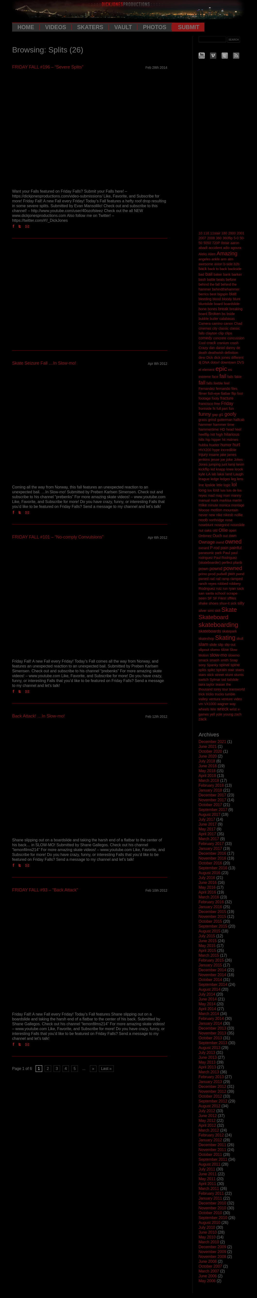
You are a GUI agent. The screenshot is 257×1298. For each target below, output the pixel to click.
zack (203, 719)
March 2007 (209, 1271)
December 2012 (212, 1087)
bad (201, 274)
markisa (225, 500)
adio (226, 248)
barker (237, 274)
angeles (204, 259)
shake (203, 603)
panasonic (206, 553)
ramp (225, 579)
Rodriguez (207, 588)
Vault (123, 27)
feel (227, 383)
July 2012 (207, 1111)
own (232, 535)
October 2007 (210, 1266)
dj (200, 362)
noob (203, 520)
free (217, 404)
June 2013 (208, 1057)
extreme (205, 377)
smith (225, 660)
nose (229, 520)
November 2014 (212, 975)
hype (216, 450)
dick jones (222, 357)
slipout (204, 650)
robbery (235, 584)
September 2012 (213, 1101)
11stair (215, 233)
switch (204, 679)
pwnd (240, 574)
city (214, 328)
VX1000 (210, 704)
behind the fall (209, 284)
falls (210, 383)
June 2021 (208, 746)
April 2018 (207, 776)
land (228, 474)
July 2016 (207, 878)
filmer (203, 393)
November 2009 (212, 1252)
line (201, 485)
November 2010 (212, 1208)
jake (223, 455)
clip (221, 333)
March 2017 (209, 839)
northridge (216, 520)
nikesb (228, 515)
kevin (240, 464)
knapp (220, 469)
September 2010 (213, 1218)
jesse (215, 459)
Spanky (212, 665)
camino (217, 323)
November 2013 (212, 1033)
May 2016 (207, 887)
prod (211, 574)
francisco (206, 403)
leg (233, 479)
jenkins (204, 459)
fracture (226, 398)
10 (200, 233)
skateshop (206, 638)
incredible (228, 450)
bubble (204, 319)
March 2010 (209, 1242)
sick (233, 603)
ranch (203, 584)
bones (212, 309)
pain (224, 548)
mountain (230, 510)
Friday (227, 403)
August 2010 (209, 1223)
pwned (204, 579)
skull (239, 638)
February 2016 (211, 902)
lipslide (210, 485)
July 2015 (207, 936)
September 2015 (213, 926)
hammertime (209, 429)
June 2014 (208, 999)
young (228, 714)
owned (233, 541)
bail (209, 274)
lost (216, 490)
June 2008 (208, 1261)
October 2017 (210, 805)
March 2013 (209, 1072)
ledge (215, 479)
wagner (222, 704)
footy (215, 398)
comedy (205, 338)
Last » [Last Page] (106, 1069)
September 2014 (213, 984)
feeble (218, 383)
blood (216, 299)
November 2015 (212, 916)
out (225, 536)
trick (202, 694)
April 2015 (207, 950)
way (233, 704)
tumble (230, 694)
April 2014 (207, 1009)
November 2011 (212, 1150)
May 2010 (207, 1237)
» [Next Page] (93, 1069)
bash (202, 280)
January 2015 (210, 965)
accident (215, 248)
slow (225, 650)
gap (215, 415)
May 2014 (207, 1004)
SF (210, 598)
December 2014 (212, 970)
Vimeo (213, 55)
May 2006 (207, 1281)
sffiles (231, 598)
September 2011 (213, 1159)
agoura (236, 248)
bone (203, 309)
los (210, 490)
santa (210, 593)
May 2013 (207, 1062)
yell (212, 714)
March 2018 (209, 780)
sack (240, 588)
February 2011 (211, 1193)
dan (212, 348)
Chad (238, 323)
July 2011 (207, 1169)
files (234, 389)
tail (223, 679)
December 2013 (212, 1028)
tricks (210, 694)
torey (217, 689)
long (202, 490)
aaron (234, 243)
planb (237, 562)
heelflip (204, 434)
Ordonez (205, 536)
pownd (215, 568)
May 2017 (207, 829)
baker (218, 274)
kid (212, 469)
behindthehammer (226, 289)
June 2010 (208, 1232)
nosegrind (221, 525)
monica (224, 505)
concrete (219, 338)
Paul (226, 553)
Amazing (227, 253)
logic (227, 485)
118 (206, 233)
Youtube (202, 55)
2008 (211, 238)
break (223, 309)
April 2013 (207, 1067)
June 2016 (208, 882)
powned (233, 568)
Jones (203, 464)
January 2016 (210, 907)
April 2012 (207, 1125)
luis (222, 490)
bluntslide (206, 304)
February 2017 (211, 844)
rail (218, 579)
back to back (217, 269)
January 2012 (210, 1140)
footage (205, 398)
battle (211, 280)
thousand (206, 689)
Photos (154, 27)
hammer (205, 424)
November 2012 (212, 1091)
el (200, 370)
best (213, 294)
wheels (204, 709)
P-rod (214, 548)
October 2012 (210, 1096)
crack (211, 343)
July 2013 (207, 1052)
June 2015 (208, 941)
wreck (223, 709)
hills (201, 440)
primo (203, 574)
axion (218, 264)
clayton (211, 333)
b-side (228, 264)
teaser (220, 684)
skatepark (229, 631)
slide (213, 644)
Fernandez (207, 389)
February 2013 (211, 1077)
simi (211, 611)
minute (213, 505)
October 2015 (210, 921)
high (219, 434)
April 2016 (207, 892)
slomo (215, 650)
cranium (223, 343)
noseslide (237, 525)
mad (211, 495)
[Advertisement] (45, 293)
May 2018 (207, 771)
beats (221, 280)
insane (214, 455)
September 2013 (213, 1043)
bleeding (205, 299)
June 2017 (208, 824)
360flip (228, 238)
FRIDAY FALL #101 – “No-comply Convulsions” (58, 537)
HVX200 (205, 450)
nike (219, 515)
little (220, 485)
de (238, 348)
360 (218, 238)
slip (221, 644)
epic (221, 368)
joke (229, 459)
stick (210, 675)
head (230, 429)
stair (231, 670)
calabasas (227, 319)
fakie (238, 377)
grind (212, 420)
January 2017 (210, 848)
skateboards (210, 631)
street (219, 675)
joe (223, 459)
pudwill (222, 574)
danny (230, 348)
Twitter (21, 226)
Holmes (232, 440)
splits (202, 670)
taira (202, 684)
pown (204, 568)
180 (224, 233)
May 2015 (207, 946)
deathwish (216, 353)
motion (216, 510)
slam (203, 644)
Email (28, 226)
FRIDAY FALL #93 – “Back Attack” (45, 890)
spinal (224, 665)
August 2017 (209, 814)
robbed (222, 584)
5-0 (236, 238)
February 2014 (211, 1018)
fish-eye (214, 393)
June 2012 (208, 1116)
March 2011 (209, 1189)
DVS (240, 362)
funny (205, 414)
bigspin (222, 294)
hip (208, 439)
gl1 (221, 415)
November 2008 (212, 1257)
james (231, 455)
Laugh (238, 474)
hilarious (231, 434)
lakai (220, 474)
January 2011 (210, 1198)
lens (240, 479)
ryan (232, 588)
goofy (230, 414)
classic (223, 328)
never (203, 515)
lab (214, 474)
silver (203, 611)
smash (214, 660)
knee (229, 469)
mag (219, 495)
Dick (209, 357)
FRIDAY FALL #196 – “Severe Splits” (47, 67)
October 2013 (210, 1038)
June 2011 (208, 1174)
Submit (188, 27)
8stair (225, 243)
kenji (231, 464)
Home (25, 27)
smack (203, 660)
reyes (212, 584)
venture (227, 699)
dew (202, 357)
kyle (202, 474)
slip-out (230, 645)
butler (214, 319)
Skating (225, 637)
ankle (216, 259)
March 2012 (209, 1130)
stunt (229, 675)
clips (228, 333)
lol (234, 484)
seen (203, 598)
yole (219, 714)
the (228, 684)
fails (230, 377)
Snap (234, 660)
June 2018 (208, 766)
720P (216, 243)
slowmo (234, 655)
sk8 (217, 610)
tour (225, 689)
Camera (205, 323)
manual (204, 500)
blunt (236, 299)
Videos (55, 27)
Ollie (223, 530)
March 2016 (209, 897)
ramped (236, 579)
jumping (215, 464)
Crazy (203, 348)
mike (203, 505)
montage (237, 505)
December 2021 (212, 742)
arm (223, 259)
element (208, 370)
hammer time (223, 424)
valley (203, 699)
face (215, 377)
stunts (239, 675)
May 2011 (207, 1179)
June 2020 (208, 756)
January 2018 (210, 790)
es (230, 369)
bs (223, 314)
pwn (231, 574)
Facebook (14, 226)
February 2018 (211, 785)
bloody (227, 299)
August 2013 (209, 1048)
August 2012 (209, 1106)
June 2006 (208, 1276)
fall (202, 383)
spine (235, 665)
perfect (227, 562)
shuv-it (224, 603)
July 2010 (207, 1227)
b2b (236, 264)
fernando (223, 388)
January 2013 (210, 1082)
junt (224, 464)
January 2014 (210, 1023)
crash (234, 343)
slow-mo (218, 655)
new (212, 515)
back (203, 269)
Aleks (203, 254)
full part (222, 408)
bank (226, 274)
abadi (203, 248)
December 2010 (212, 1203)
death (203, 353)
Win (213, 709)
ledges (225, 479)
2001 (240, 233)
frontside (205, 408)
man (226, 495)
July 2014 (207, 994)
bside (231, 314)
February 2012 (211, 1135)
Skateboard (213, 617)
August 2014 (209, 989)
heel (238, 429)
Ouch (217, 536)
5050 (207, 243)
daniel (220, 348)
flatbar (225, 393)
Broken (214, 314)
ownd (220, 542)
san (201, 593)
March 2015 (209, 955)
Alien (212, 254)
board (218, 304)
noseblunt (206, 525)
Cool (202, 343)
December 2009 (212, 1247)
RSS (236, 55)
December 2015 (212, 912)
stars (202, 675)
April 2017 (207, 834)
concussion (235, 338)
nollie (238, 515)
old (215, 530)
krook (239, 469)
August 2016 (209, 873)
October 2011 (210, 1155)
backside (234, 269)
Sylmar (215, 680)
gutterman (225, 420)
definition (231, 353)
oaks (208, 530)
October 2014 (210, 980)
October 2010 (210, 1213)
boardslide (232, 304)
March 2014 (209, 1014)
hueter (214, 445)
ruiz (219, 588)
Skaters (90, 27)
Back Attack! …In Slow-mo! (38, 716)
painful (235, 548)
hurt (236, 444)
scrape (231, 593)
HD (222, 429)
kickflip (204, 469)
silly (241, 603)
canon (228, 323)
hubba (203, 445)
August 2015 (209, 931)
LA (208, 474)
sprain (221, 670)
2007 (202, 238)
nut (201, 530)
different (237, 357)
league (204, 479)
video (238, 699)
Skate (229, 609)
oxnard (204, 548)
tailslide (233, 680)
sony (202, 665)
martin (237, 500)
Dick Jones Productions (128, 9)
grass (203, 420)
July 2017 (207, 819)
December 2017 (212, 795)
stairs (239, 670)
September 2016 (213, 868)
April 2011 (207, 1184)
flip (234, 393)
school (220, 593)
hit (223, 440)
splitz (211, 670)
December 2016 (212, 853)
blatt (232, 294)
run (225, 588)
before (231, 279)
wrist (233, 709)
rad (212, 579)
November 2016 (212, 858)
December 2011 (212, 1145)
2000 (232, 233)
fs (214, 408)
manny (236, 495)
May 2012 (207, 1121)
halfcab (238, 420)
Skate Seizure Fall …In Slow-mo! (44, 363)
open (232, 530)
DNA (205, 362)
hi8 (212, 434)
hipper (216, 440)
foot (240, 393)
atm (230, 259)
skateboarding (218, 624)
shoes (213, 603)
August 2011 (209, 1164)
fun (231, 408)
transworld (237, 689)
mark (214, 500)
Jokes (238, 459)
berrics (204, 294)
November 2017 (212, 800)
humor (225, 445)
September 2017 (213, 810)
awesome (206, 264)
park (218, 553)
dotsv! (214, 362)
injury (203, 455)
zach (237, 714)
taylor (210, 684)
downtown (228, 362)
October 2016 (210, 863)
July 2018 (207, 761)
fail (222, 376)
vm (201, 704)
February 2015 (211, 960)
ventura (214, 699)
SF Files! (219, 598)
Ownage (207, 542)
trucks (219, 694)
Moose (204, 510)
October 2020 (210, 751)
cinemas (205, 328)
